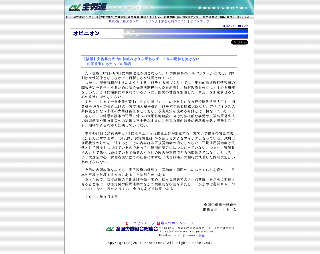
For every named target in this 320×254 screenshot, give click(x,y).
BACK (230, 26)
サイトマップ (200, 21)
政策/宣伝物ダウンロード (127, 21)
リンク (153, 21)
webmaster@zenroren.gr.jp (186, 235)
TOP (245, 26)
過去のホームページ (177, 223)
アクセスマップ (142, 223)
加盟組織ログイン (174, 21)
